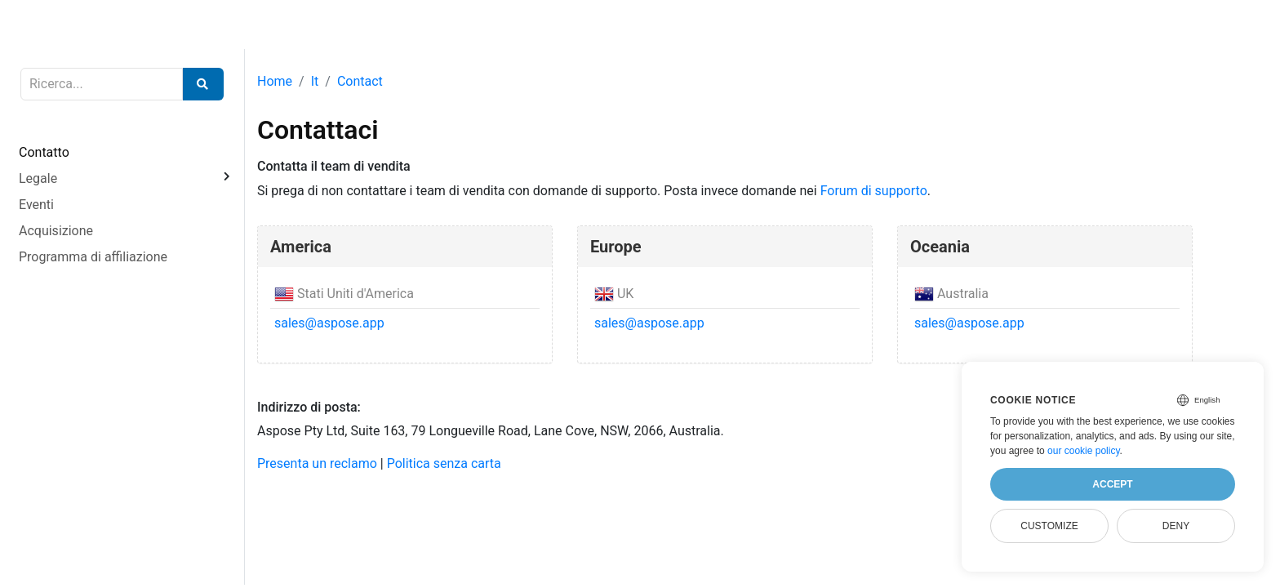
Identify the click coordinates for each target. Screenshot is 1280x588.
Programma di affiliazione (93, 257)
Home (274, 81)
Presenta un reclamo (317, 463)
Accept (1112, 484)
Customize (1049, 526)
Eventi (36, 204)
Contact (360, 81)
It (315, 81)
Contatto (44, 152)
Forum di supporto (873, 190)
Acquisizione (56, 230)
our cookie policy (1083, 451)
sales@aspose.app (329, 323)
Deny (1175, 526)
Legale (38, 178)
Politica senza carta (444, 463)
